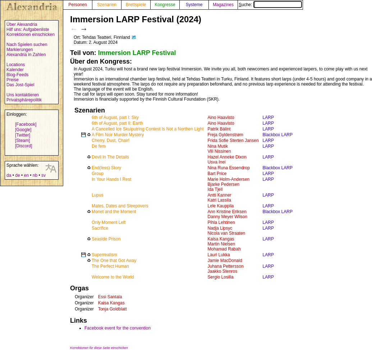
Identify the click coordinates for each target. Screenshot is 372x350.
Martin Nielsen (221, 244)
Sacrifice (100, 228)
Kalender (15, 69)
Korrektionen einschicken (30, 34)
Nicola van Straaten (226, 233)
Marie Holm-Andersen (229, 179)
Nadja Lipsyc (220, 228)
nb (35, 175)
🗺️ (134, 37)
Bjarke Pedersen (224, 184)
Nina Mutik (218, 146)
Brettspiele (136, 4)
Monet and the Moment (114, 211)
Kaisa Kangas (221, 238)
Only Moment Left (109, 222)
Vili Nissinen (219, 151)
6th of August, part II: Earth (117, 123)
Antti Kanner (219, 195)
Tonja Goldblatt (112, 309)
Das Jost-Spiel (20, 84)
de (17, 175)
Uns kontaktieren (22, 94)
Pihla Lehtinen (221, 222)
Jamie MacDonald (225, 260)
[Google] (23, 129)
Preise (12, 79)
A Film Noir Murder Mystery (118, 134)
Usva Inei (217, 162)
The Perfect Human (110, 266)
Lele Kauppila (221, 205)
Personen (77, 4)
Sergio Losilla (221, 277)
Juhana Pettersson (226, 266)
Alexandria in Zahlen (26, 54)
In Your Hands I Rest (111, 179)
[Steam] (22, 140)
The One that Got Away (114, 260)
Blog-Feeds (17, 74)
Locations (15, 64)
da (8, 175)
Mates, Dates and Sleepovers (120, 205)
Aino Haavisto (221, 117)
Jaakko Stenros (223, 271)
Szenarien (106, 4)
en (26, 175)
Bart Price (217, 173)
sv (43, 175)
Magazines (223, 4)
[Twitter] (22, 135)
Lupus (98, 195)
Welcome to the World (113, 277)
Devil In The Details (110, 157)
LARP (268, 117)
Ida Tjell (215, 189)
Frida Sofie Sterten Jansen (233, 140)
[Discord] (23, 145)
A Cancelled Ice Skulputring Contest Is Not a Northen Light (148, 129)
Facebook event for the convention (117, 328)
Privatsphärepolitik (24, 99)
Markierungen (19, 49)
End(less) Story (106, 167)
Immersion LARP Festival (137, 52)
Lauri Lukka (219, 254)
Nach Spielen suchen (26, 44)
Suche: (270, 4)
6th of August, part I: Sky (115, 117)
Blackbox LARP (278, 134)
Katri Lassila (219, 200)
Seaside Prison (106, 238)
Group (98, 173)
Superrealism (104, 254)
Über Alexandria (21, 24)
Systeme (194, 4)
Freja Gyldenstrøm (225, 134)
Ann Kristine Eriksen (227, 211)
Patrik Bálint (219, 129)
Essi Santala (110, 296)
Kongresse (165, 4)
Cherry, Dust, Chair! (110, 140)
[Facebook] (25, 124)
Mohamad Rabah (224, 249)
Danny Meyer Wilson (228, 216)
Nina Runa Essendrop (229, 167)
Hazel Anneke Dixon (227, 157)
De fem (99, 146)
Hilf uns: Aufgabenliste (27, 29)
